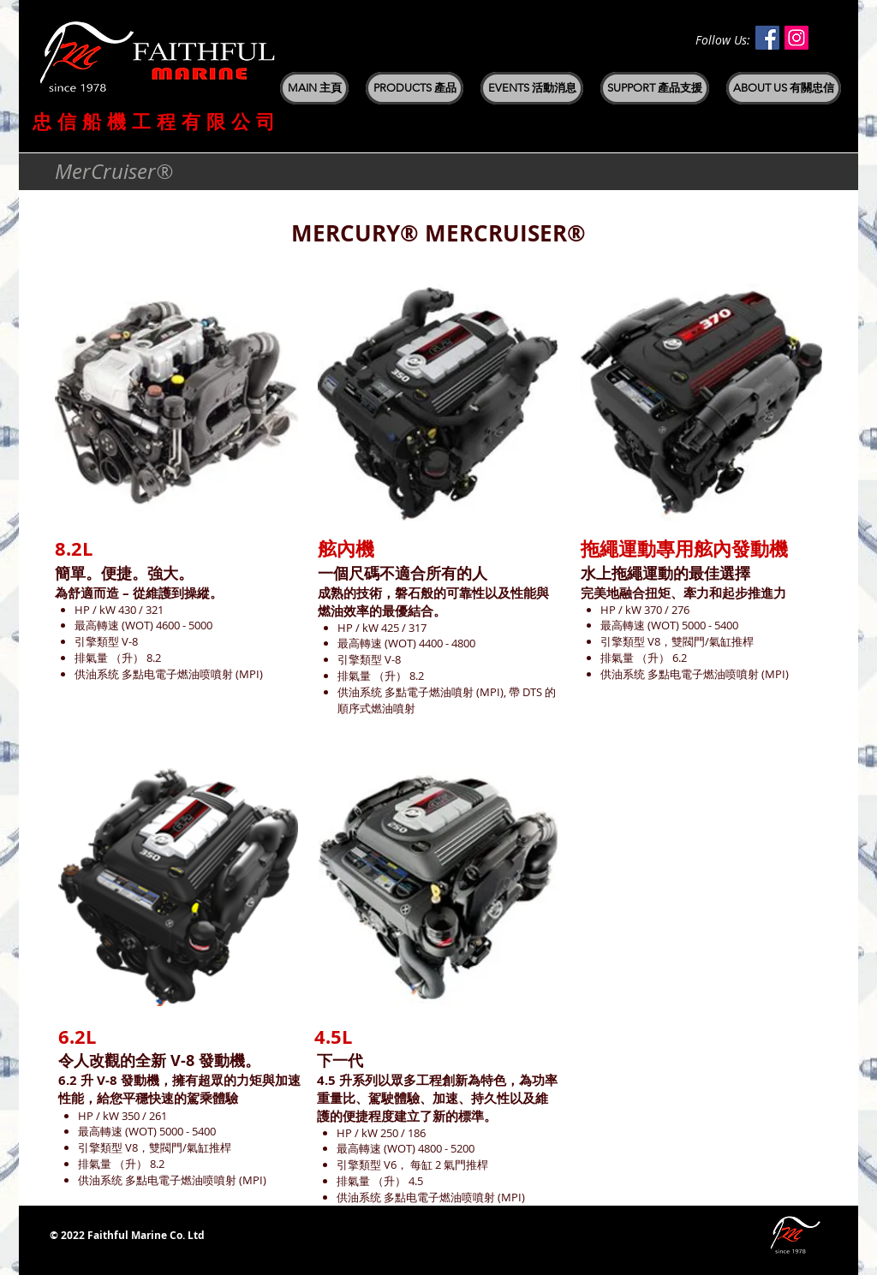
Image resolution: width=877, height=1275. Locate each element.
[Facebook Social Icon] (767, 38)
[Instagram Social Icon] (796, 38)
